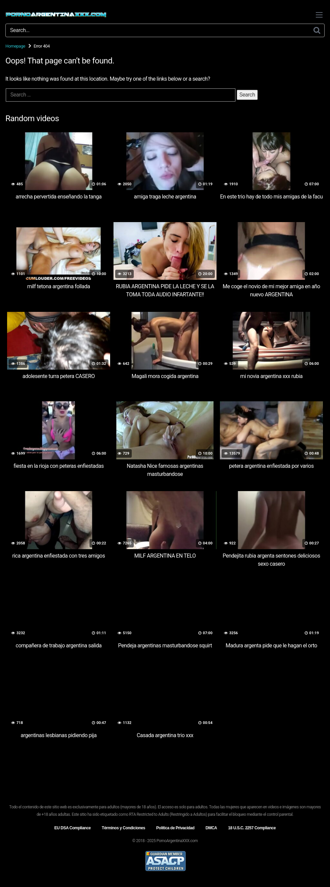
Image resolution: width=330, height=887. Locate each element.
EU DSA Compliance (72, 828)
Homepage (15, 46)
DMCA (211, 828)
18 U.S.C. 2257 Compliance (252, 828)
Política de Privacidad (175, 828)
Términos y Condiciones (123, 828)
